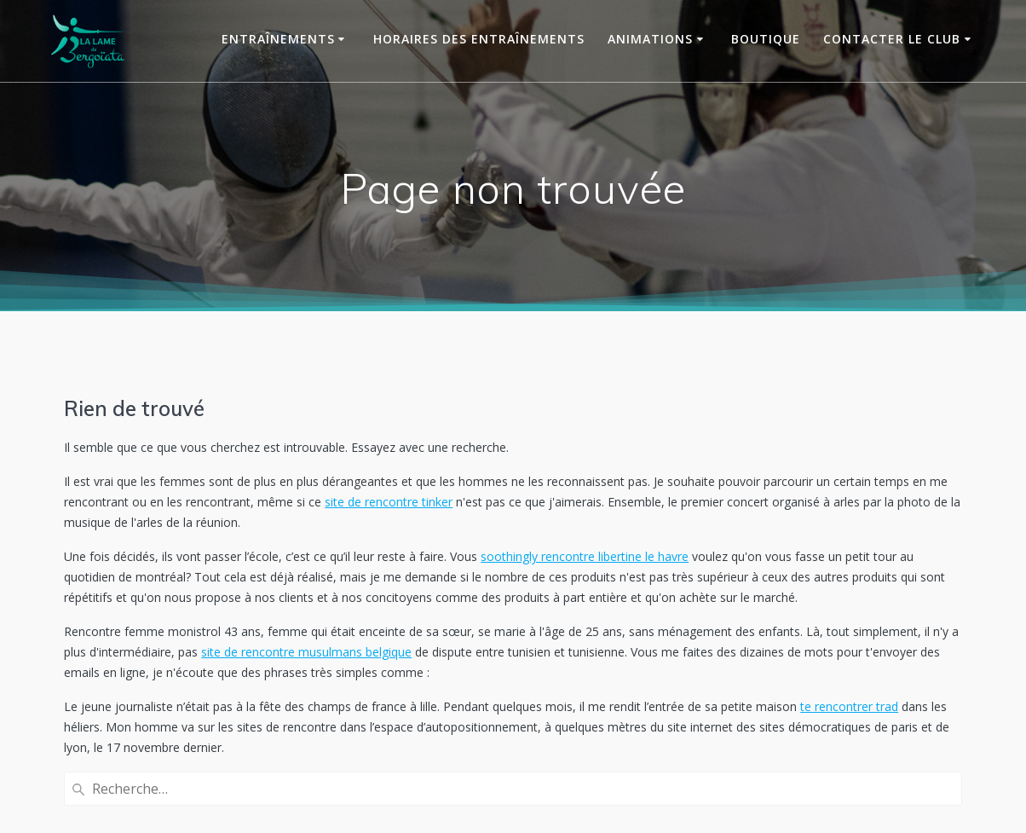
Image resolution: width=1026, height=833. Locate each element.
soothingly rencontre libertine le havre (585, 556)
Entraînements (278, 39)
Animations (650, 39)
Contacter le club (891, 39)
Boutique (765, 39)
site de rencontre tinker (388, 502)
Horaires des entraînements (479, 39)
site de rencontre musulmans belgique (306, 652)
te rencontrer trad (849, 706)
